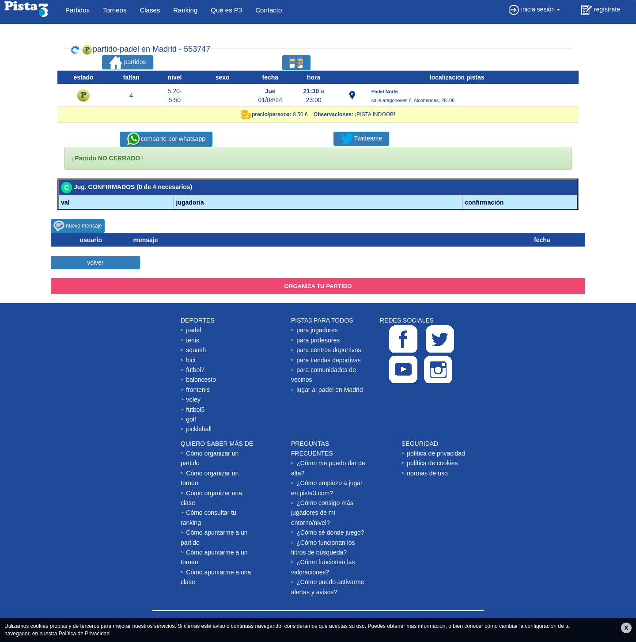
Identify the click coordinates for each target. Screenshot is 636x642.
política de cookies (432, 463)
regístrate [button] (600, 9)
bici (190, 360)
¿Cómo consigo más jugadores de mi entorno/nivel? (322, 512)
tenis (192, 340)
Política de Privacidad (84, 634)
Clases (150, 10)
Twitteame (361, 138)
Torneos (114, 10)
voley (193, 399)
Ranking (185, 10)
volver (95, 262)
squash (196, 349)
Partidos (77, 10)
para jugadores (316, 330)
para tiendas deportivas (328, 360)
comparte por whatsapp (166, 139)
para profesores (318, 340)
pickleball (199, 429)
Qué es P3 (226, 10)
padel (193, 330)
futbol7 (195, 369)
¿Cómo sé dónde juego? (330, 532)
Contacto (268, 10)
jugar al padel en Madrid (329, 389)
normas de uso (427, 473)
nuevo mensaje (77, 226)
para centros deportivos (328, 349)
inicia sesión (534, 9)
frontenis (198, 389)
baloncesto (201, 379)
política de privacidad (436, 453)
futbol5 (195, 409)
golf (191, 419)
